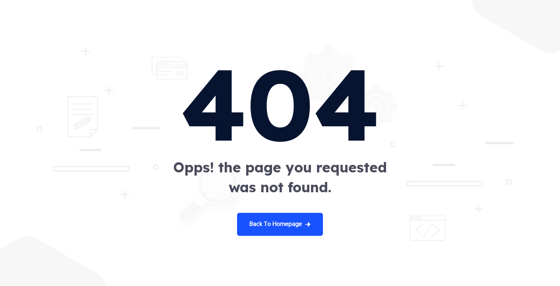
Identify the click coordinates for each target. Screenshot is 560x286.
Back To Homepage (280, 224)
